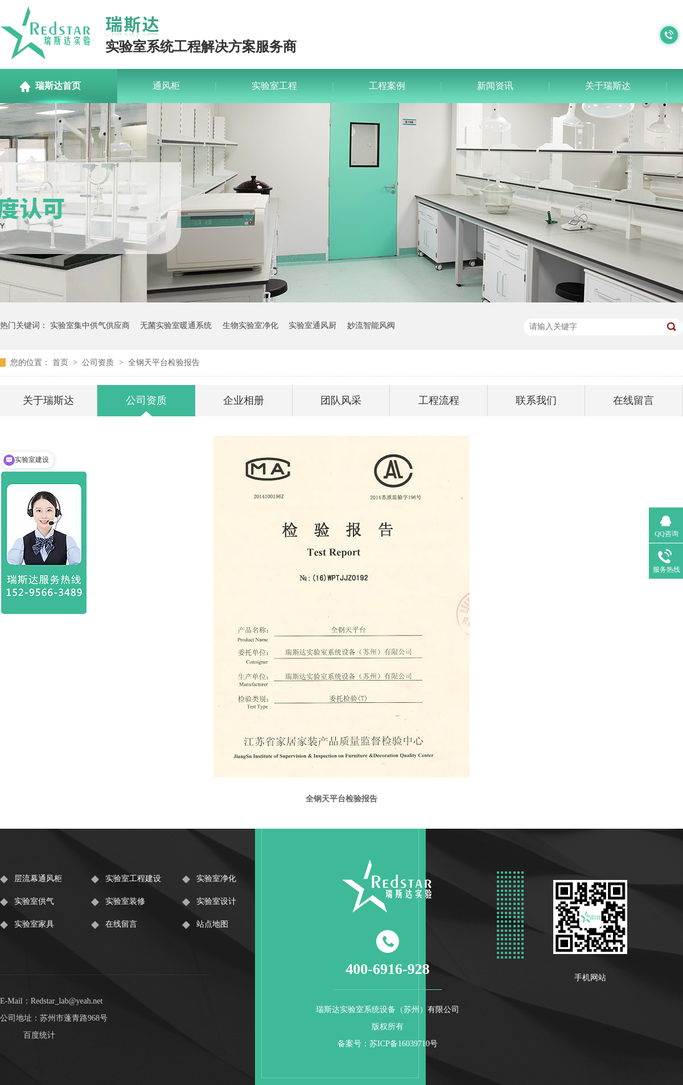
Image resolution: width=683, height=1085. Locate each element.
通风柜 (166, 86)
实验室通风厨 (312, 325)
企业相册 (243, 400)
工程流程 (438, 400)
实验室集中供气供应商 (90, 325)
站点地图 (212, 924)
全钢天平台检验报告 (164, 362)
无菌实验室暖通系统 (176, 325)
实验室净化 (216, 878)
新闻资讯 (495, 86)
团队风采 (340, 400)
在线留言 (633, 400)
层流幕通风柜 (38, 878)
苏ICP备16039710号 (403, 1043)
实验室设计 (216, 901)
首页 (61, 362)
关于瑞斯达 (608, 86)
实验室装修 (125, 901)
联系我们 (536, 400)
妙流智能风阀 (371, 325)
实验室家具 (34, 924)
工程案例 (387, 86)
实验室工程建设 (133, 878)
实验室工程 (274, 86)
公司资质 (99, 362)
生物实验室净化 (250, 325)
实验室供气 (34, 901)
